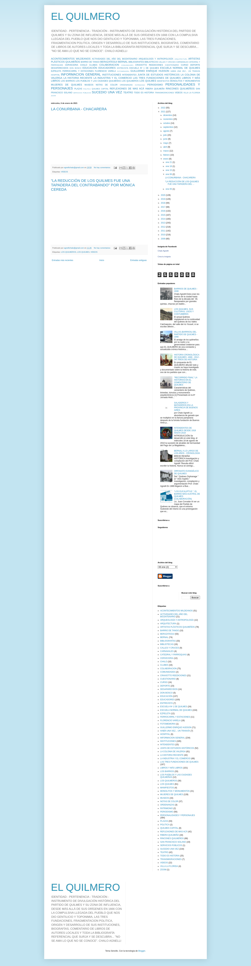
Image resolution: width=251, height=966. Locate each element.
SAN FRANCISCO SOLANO (173, 842)
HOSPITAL (55, 75)
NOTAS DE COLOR (106, 85)
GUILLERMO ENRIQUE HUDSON (149, 71)
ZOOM (53, 96)
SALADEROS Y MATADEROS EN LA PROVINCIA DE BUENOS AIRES (186, 406)
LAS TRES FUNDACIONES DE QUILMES (157, 78)
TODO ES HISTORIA (144, 92)
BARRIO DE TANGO (90, 62)
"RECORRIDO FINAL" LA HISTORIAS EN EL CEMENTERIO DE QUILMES (185, 381)
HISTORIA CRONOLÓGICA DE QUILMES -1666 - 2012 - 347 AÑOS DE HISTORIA (187, 357)
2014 (163, 219)
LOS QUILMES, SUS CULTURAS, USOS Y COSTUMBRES (184, 311)
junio (165, 139)
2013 (163, 223)
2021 (163, 111)
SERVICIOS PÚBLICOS (82, 93)
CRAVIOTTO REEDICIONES (149, 65)
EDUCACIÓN (89, 68)
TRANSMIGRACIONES (164, 93)
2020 (163, 195)
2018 (163, 203)
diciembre (168, 115)
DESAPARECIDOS (59, 68)
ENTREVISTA (122, 68)
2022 (163, 108)
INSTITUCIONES (111, 74)
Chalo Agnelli (163, 251)
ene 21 (169, 162)
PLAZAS (78, 89)
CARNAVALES (182, 62)
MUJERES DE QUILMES (66, 84)
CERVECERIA (71, 65)
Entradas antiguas (138, 260)
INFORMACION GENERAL (81, 74)
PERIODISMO (155, 84)
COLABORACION (109, 64)
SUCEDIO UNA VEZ (107, 92)
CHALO (83, 65)
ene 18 (169, 166)
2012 (163, 227)
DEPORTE (195, 65)
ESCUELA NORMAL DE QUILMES (180, 68)
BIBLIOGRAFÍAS (136, 62)
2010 (163, 234)
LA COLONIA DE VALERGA (173, 751)
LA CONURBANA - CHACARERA (79, 109)
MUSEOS (89, 85)
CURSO (184, 65)
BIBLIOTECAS (151, 62)
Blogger (141, 951)
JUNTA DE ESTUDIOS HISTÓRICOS (159, 74)
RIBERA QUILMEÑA (155, 89)
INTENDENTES (129, 75)
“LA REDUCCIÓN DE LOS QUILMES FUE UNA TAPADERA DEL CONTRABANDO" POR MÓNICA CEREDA (93, 185)
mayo (166, 143)
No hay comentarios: (102, 167)
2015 (163, 215)
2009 (163, 239)
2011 (163, 231)
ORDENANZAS (126, 85)
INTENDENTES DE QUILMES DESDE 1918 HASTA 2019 (185, 430)
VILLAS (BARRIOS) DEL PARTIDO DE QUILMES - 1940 (185, 334)
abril (165, 147)
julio (165, 135)
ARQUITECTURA (180, 59)
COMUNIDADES (127, 65)
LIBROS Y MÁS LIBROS (171, 768)
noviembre (168, 119)
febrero (166, 155)
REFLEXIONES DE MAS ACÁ (127, 88)
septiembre (168, 127)
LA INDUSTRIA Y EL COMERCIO (112, 78)
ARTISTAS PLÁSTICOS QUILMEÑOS (177, 627)
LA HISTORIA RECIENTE (78, 78)
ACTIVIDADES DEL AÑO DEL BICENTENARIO (114, 59)
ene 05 (169, 189)
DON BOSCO (75, 68)
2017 (163, 207)
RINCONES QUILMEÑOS (180, 88)
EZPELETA (56, 71)
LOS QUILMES (147, 80)
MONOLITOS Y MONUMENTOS (185, 81)
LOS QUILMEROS (130, 81)
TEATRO (128, 92)
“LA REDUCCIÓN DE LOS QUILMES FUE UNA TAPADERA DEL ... (182, 182)
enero (166, 159)
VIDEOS (178, 92)
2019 (163, 199)
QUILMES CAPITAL (100, 89)
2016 (163, 211)
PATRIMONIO (140, 85)
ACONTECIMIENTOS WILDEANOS (71, 58)
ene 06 (169, 174)
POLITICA (87, 89)
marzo (166, 151)
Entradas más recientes (62, 260)
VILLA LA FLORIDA (191, 93)
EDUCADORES (107, 68)
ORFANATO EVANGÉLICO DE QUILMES (186, 472)
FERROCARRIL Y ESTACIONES (78, 71)
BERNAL (123, 61)
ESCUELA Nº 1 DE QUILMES (144, 68)
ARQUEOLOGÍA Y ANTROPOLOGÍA (156, 59)
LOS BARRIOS (68, 81)
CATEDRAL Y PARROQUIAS (173, 654)
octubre (167, 123)
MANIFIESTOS (163, 81)
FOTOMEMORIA (123, 71)
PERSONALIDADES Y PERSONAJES (177, 815)
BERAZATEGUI (108, 61)
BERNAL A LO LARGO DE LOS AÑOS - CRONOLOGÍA (187, 452)
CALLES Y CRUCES (167, 62)
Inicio (101, 260)
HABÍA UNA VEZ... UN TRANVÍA (185, 71)
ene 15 (169, 170)
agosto (166, 131)
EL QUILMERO (85, 16)
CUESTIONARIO (172, 65)
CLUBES (93, 65)
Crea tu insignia (164, 257)
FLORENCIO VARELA (105, 71)
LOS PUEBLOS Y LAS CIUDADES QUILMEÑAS (98, 81)
